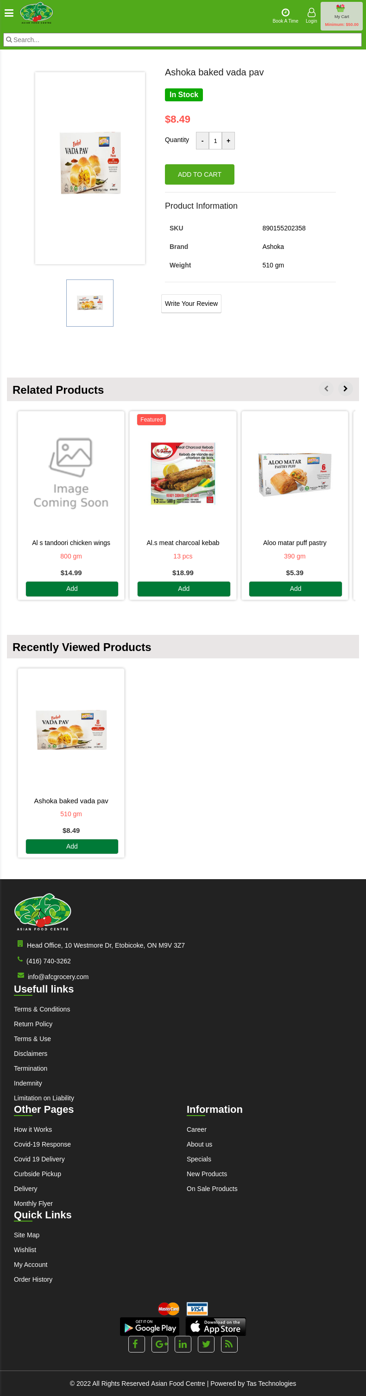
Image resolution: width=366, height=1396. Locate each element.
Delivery (26, 1188)
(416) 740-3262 (42, 960)
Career (197, 1129)
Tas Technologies (271, 1383)
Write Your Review (191, 303)
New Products (207, 1174)
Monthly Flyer (33, 1203)
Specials (199, 1159)
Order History (33, 1279)
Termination (30, 1068)
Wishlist (25, 1249)
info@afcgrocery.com (51, 976)
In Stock (184, 95)
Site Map (26, 1235)
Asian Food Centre (178, 1383)
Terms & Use (32, 1038)
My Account (30, 1264)
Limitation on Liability (44, 1098)
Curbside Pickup (37, 1174)
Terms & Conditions (42, 1009)
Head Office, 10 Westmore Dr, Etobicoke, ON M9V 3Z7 (99, 944)
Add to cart (199, 174)
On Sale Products (212, 1188)
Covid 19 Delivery (39, 1159)
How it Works (33, 1129)
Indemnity (28, 1083)
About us (199, 1144)
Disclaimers (30, 1053)
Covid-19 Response (42, 1144)
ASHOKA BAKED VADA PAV (71, 801)
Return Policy (33, 1024)
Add (72, 589)
